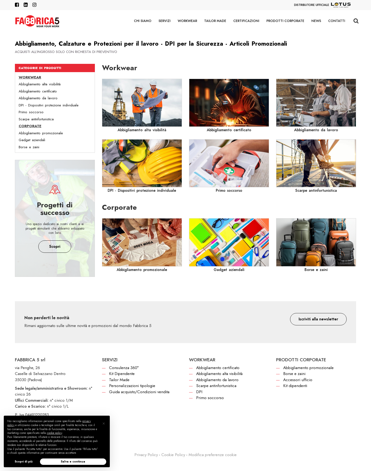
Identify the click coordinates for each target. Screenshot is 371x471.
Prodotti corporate (285, 20)
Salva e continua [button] (73, 461)
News (316, 20)
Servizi (165, 20)
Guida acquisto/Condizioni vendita (139, 392)
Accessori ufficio (297, 380)
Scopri (54, 246)
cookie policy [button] (54, 433)
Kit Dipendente (122, 373)
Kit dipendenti (295, 385)
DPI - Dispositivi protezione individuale (49, 105)
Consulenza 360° (124, 368)
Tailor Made (215, 20)
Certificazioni (246, 20)
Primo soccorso (31, 112)
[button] (318, 319)
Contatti (336, 20)
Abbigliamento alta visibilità (40, 84)
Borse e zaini (29, 147)
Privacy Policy (146, 455)
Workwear (187, 20)
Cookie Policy (173, 455)
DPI (199, 392)
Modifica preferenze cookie (213, 455)
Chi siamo (142, 20)
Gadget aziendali (32, 140)
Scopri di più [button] (24, 461)
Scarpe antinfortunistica (36, 119)
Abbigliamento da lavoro (38, 98)
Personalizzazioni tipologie (132, 385)
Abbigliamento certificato (38, 91)
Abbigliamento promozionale (41, 133)
